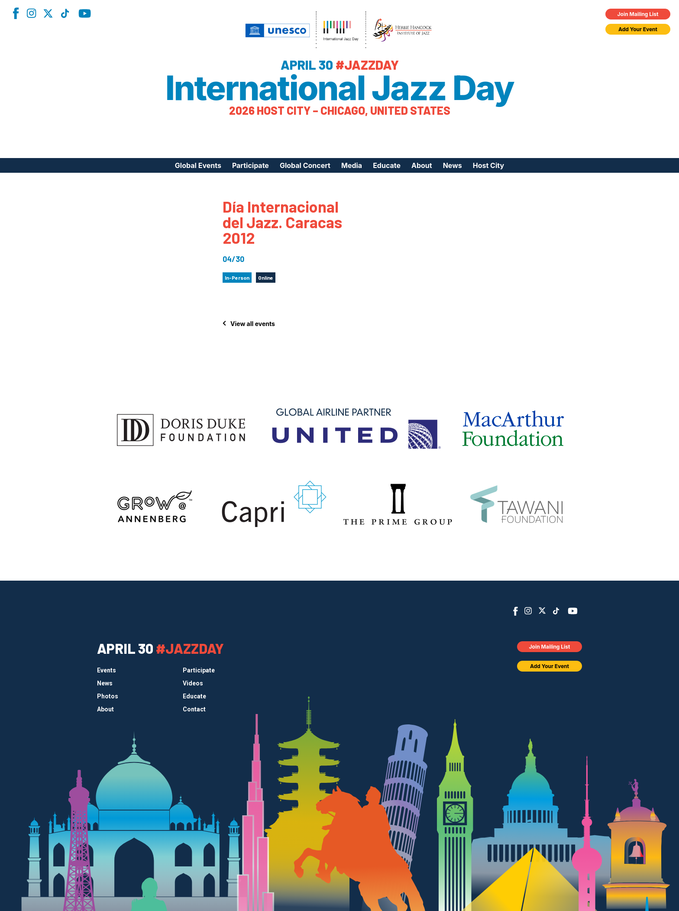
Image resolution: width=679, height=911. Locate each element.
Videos (193, 683)
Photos (107, 696)
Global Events (198, 165)
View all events (252, 323)
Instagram (31, 13)
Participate (250, 165)
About (421, 165)
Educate (387, 165)
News (452, 165)
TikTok (65, 13)
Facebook (15, 13)
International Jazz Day (339, 88)
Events (106, 670)
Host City (488, 165)
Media (351, 165)
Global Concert (305, 165)
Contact (194, 709)
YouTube (85, 13)
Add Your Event (637, 29)
